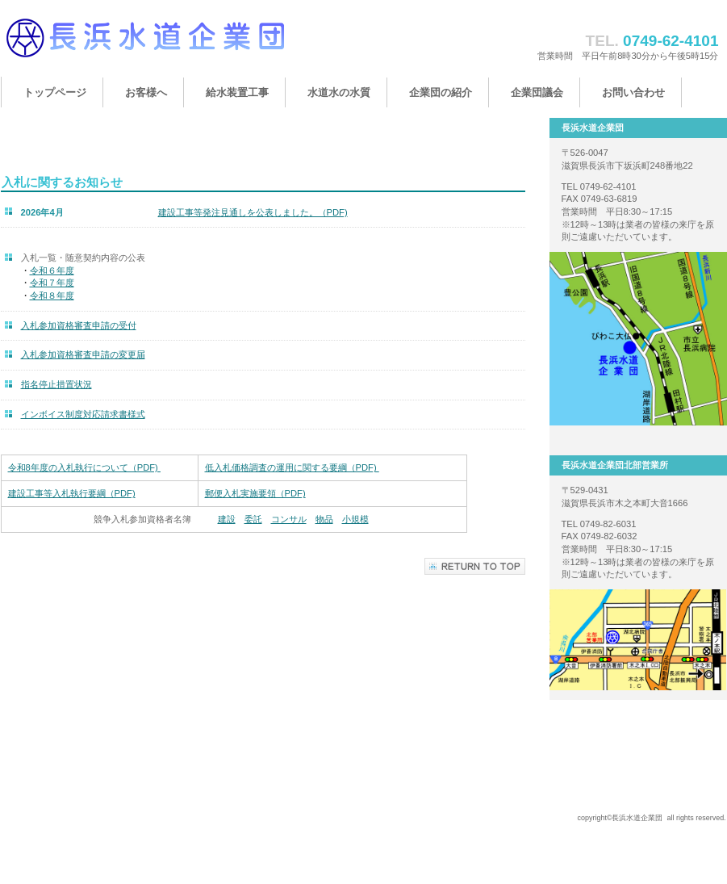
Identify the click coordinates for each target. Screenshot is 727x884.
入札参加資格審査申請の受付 (78, 325)
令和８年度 (52, 295)
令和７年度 (52, 282)
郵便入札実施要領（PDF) (255, 493)
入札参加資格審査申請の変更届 (83, 354)
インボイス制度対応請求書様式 (83, 414)
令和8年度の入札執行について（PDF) (84, 467)
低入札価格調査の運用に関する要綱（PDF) (292, 467)
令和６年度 (52, 270)
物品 (324, 519)
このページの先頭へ (474, 566)
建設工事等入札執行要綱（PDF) (72, 493)
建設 (227, 519)
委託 (253, 519)
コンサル (289, 519)
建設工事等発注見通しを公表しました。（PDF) (253, 212)
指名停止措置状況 (56, 384)
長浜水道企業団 (162, 46)
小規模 (355, 519)
